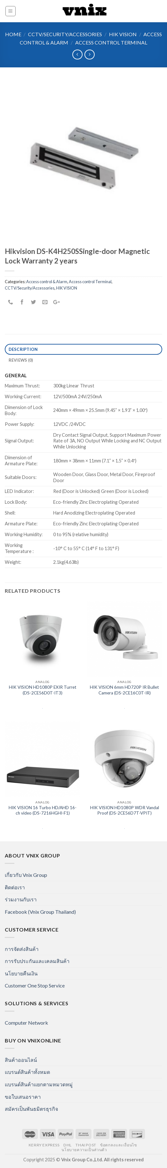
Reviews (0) (21, 360)
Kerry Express (44, 1145)
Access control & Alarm (46, 281)
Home (13, 34)
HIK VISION (123, 34)
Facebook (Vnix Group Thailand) (40, 912)
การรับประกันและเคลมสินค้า (37, 961)
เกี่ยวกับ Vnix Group (26, 875)
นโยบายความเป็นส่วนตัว (84, 1149)
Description (23, 349)
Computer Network (26, 1023)
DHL (67, 1145)
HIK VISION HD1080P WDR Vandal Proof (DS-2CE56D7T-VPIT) (124, 810)
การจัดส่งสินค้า (22, 949)
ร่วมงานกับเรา (21, 899)
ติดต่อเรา (15, 887)
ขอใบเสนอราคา (23, 1097)
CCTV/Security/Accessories (65, 34)
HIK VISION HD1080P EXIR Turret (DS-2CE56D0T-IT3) (42, 690)
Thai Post (86, 1145)
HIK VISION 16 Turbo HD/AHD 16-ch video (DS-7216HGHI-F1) (42, 810)
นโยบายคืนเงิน (21, 973)
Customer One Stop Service (35, 985)
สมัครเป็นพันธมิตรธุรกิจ (31, 1109)
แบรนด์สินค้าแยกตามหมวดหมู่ (39, 1084)
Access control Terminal (111, 42)
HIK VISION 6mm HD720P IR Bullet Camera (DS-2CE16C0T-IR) (124, 690)
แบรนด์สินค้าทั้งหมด (27, 1072)
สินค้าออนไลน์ (21, 1060)
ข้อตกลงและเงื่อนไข (118, 1145)
